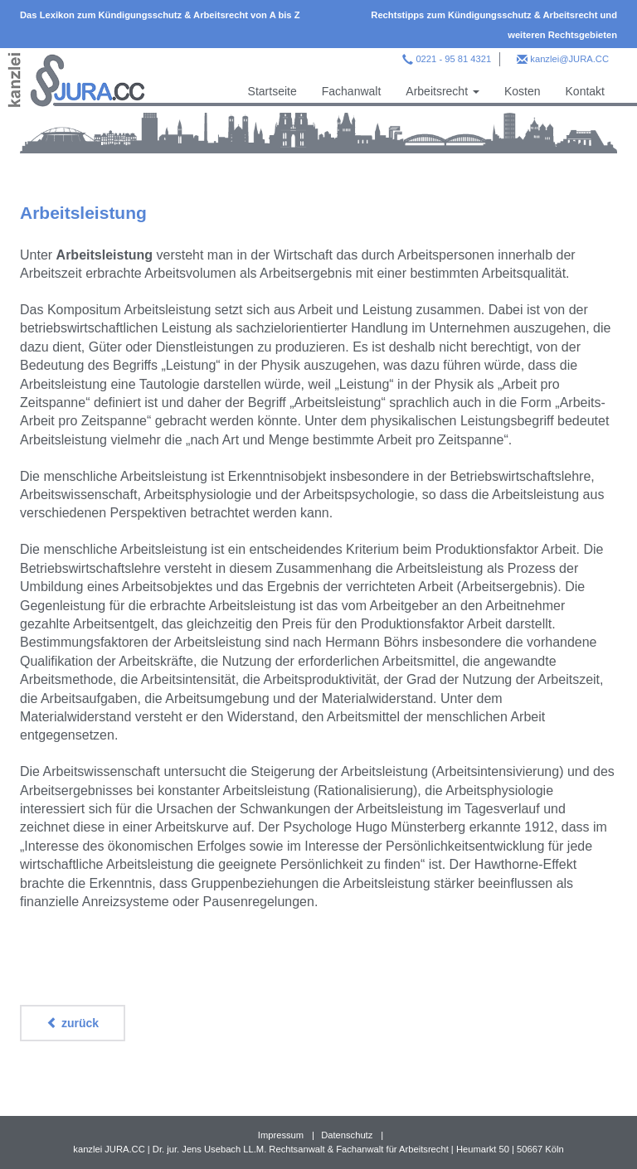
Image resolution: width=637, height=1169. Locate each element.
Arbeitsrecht (442, 91)
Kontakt (585, 91)
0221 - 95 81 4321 (453, 59)
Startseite (272, 91)
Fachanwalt (352, 91)
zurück (72, 1023)
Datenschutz (346, 1135)
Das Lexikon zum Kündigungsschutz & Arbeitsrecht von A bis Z (160, 15)
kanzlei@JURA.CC (569, 59)
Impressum (281, 1135)
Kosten (522, 91)
